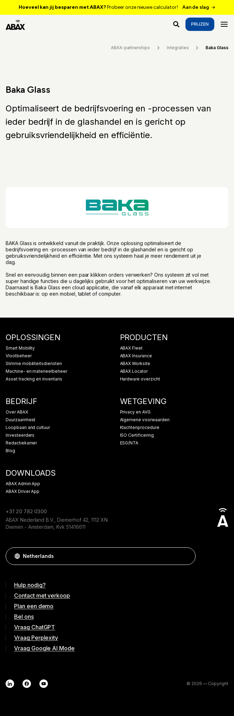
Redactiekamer (21, 443)
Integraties (183, 48)
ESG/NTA (129, 443)
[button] (186, 556)
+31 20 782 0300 (26, 511)
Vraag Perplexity (36, 637)
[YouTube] (43, 683)
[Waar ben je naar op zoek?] (176, 24)
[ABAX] (15, 24)
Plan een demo (33, 606)
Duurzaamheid (20, 419)
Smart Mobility (20, 348)
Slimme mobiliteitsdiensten (34, 363)
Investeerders (20, 435)
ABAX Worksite (135, 363)
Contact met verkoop (42, 595)
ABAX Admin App (23, 483)
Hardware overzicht (140, 379)
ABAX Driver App (22, 491)
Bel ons (24, 616)
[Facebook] (27, 683)
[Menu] (224, 24)
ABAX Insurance (136, 355)
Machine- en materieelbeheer (36, 371)
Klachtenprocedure (139, 427)
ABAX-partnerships (136, 48)
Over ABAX (17, 412)
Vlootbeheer (18, 355)
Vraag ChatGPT (34, 627)
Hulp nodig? (29, 585)
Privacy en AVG (135, 412)
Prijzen (200, 24)
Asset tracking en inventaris (34, 379)
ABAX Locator (134, 371)
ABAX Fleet (131, 348)
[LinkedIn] (10, 683)
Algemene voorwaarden (145, 419)
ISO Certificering (137, 435)
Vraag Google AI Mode (44, 648)
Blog (10, 450)
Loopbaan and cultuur (28, 427)
